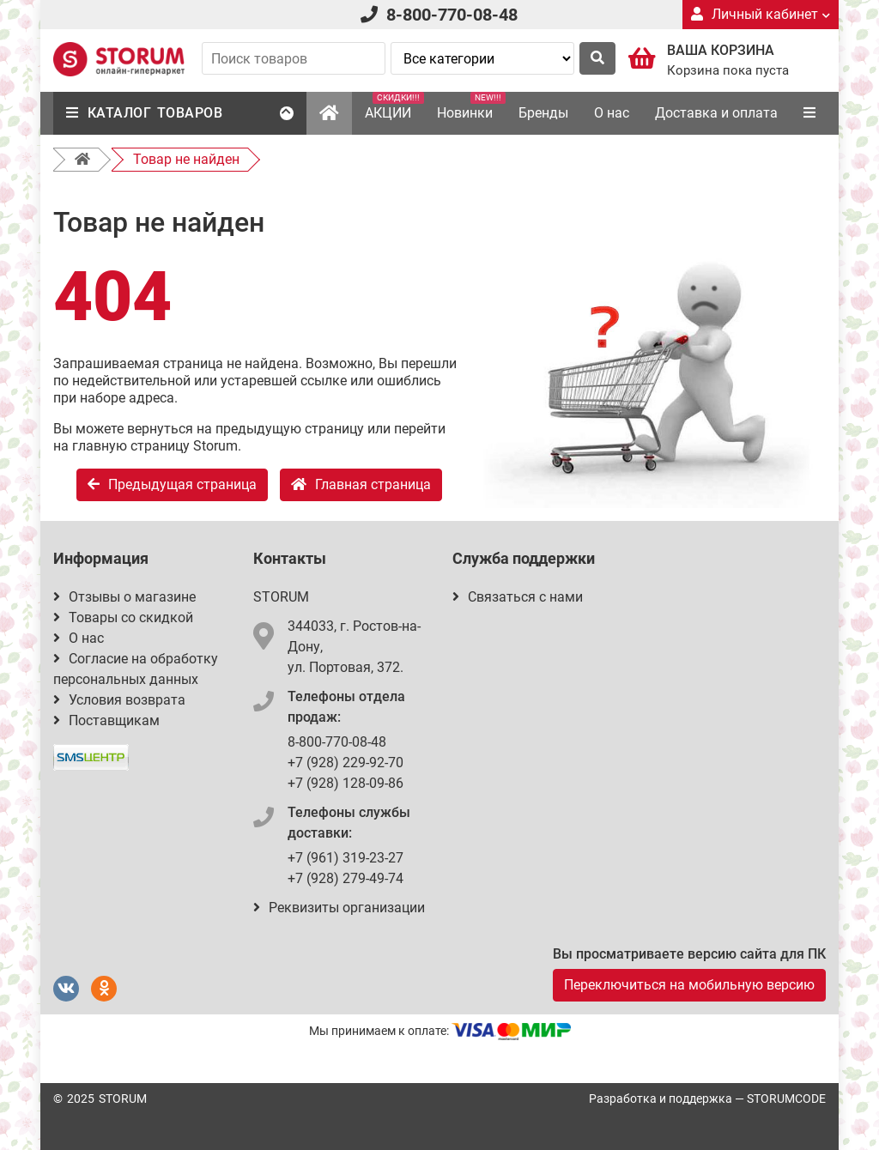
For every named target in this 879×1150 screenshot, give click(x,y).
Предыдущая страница (172, 484)
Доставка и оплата (716, 113)
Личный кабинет (760, 14)
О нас (611, 113)
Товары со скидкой (123, 617)
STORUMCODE (786, 1098)
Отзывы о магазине (124, 597)
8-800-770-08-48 (452, 14)
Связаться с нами (517, 597)
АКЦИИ (394, 106)
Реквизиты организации (339, 907)
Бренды (543, 113)
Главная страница (361, 484)
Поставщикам (106, 720)
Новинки (471, 106)
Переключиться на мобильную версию (689, 985)
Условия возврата (119, 700)
